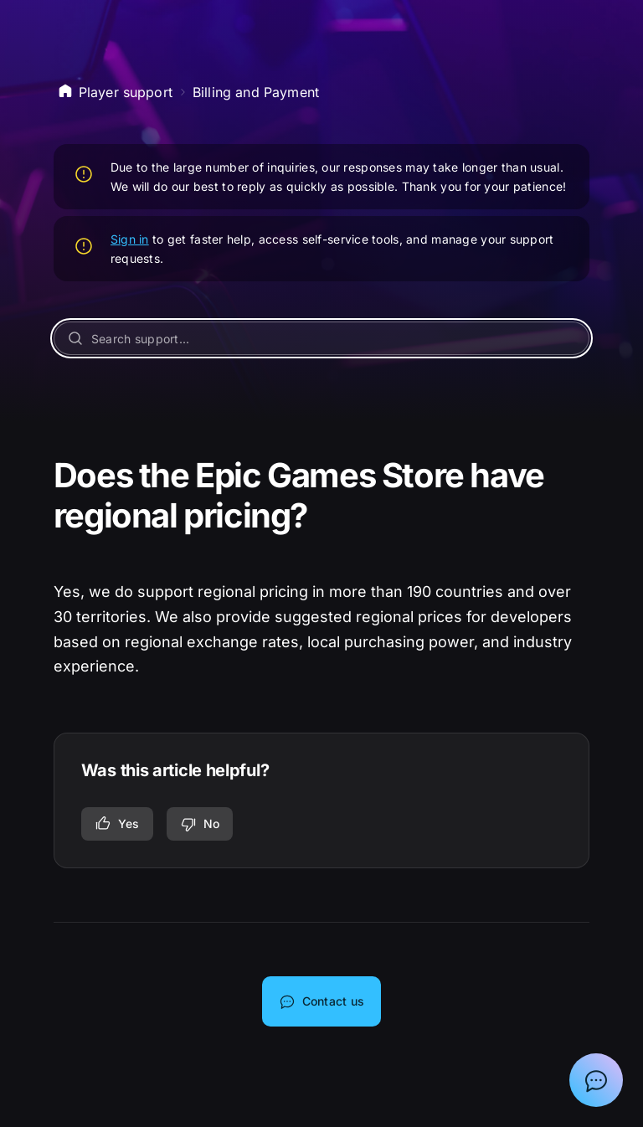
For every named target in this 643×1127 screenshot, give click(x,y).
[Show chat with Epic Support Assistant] (596, 1080)
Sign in (130, 239)
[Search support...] (322, 338)
